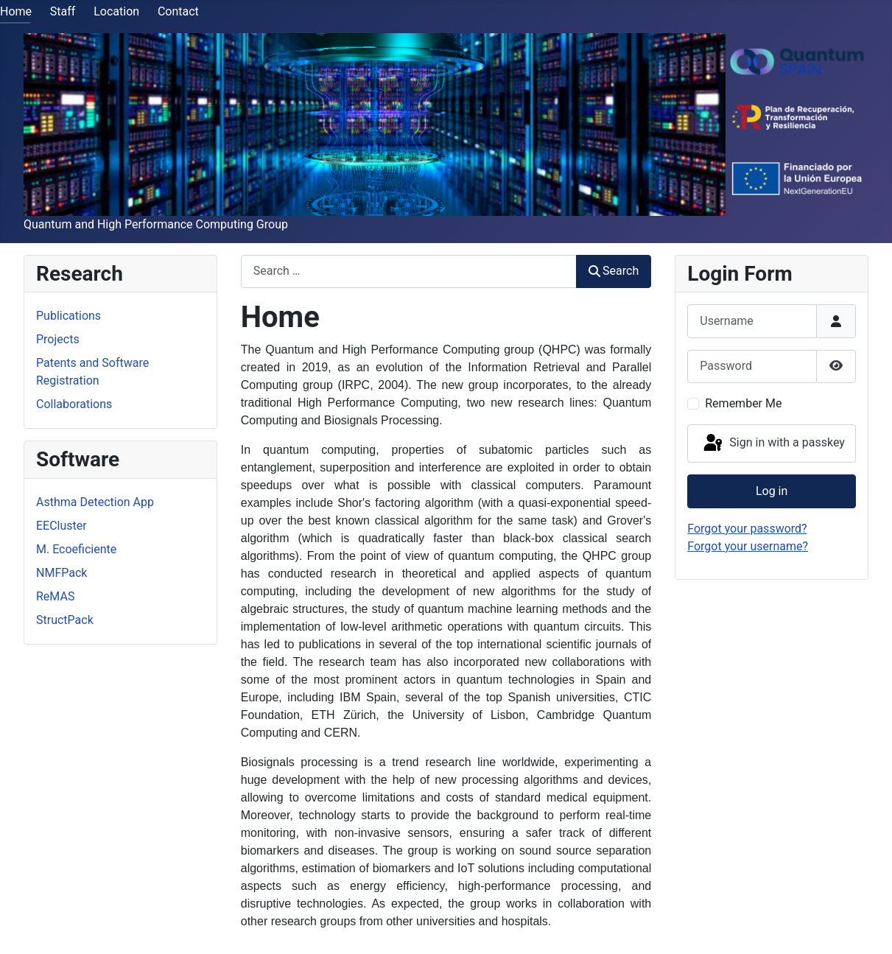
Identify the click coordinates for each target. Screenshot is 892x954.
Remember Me (743, 403)
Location (116, 11)
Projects (58, 339)
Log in (771, 491)
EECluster (61, 526)
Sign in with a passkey (773, 443)
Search (614, 271)
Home (16, 11)
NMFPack (61, 573)
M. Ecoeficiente (76, 549)
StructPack (65, 620)
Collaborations (74, 404)
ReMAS (55, 596)
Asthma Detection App (95, 502)
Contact (178, 11)
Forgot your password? (747, 529)
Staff (63, 11)
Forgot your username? (747, 546)
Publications (68, 316)
